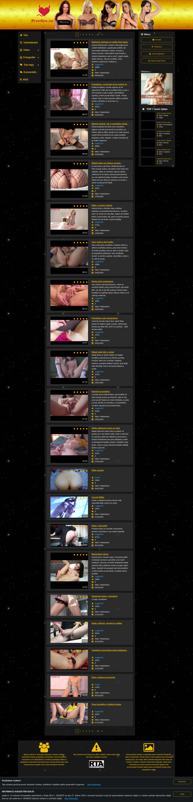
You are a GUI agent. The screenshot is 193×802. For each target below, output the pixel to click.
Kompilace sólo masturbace (105, 318)
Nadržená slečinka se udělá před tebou (110, 42)
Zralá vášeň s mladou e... (165, 140)
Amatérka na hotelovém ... (165, 131)
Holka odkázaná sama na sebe (106, 428)
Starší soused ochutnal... (165, 113)
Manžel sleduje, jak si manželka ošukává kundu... (115, 124)
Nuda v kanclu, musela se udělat (107, 623)
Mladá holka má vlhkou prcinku (106, 163)
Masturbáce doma (100, 554)
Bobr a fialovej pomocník (103, 677)
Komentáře (28, 72)
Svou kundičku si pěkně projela (106, 704)
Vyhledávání (29, 42)
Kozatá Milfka (98, 497)
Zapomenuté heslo (156, 61)
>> (102, 35)
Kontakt (157, 40)
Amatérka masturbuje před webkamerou (110, 650)
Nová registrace (156, 54)
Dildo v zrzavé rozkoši (102, 205)
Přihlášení (157, 47)
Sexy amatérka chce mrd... (165, 150)
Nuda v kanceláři (99, 526)
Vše (24, 35)
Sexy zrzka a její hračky (103, 242)
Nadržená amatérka (101, 392)
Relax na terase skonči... (165, 122)
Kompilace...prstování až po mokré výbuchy (112, 84)
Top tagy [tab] (27, 64)
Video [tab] (25, 50)
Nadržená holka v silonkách (105, 596)
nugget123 (99, 64)
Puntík (97, 478)
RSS (24, 79)
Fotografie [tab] (27, 57)
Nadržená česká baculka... (165, 159)
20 (98, 35)
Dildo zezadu (98, 470)
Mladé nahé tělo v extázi (103, 352)
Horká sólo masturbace (102, 281)
